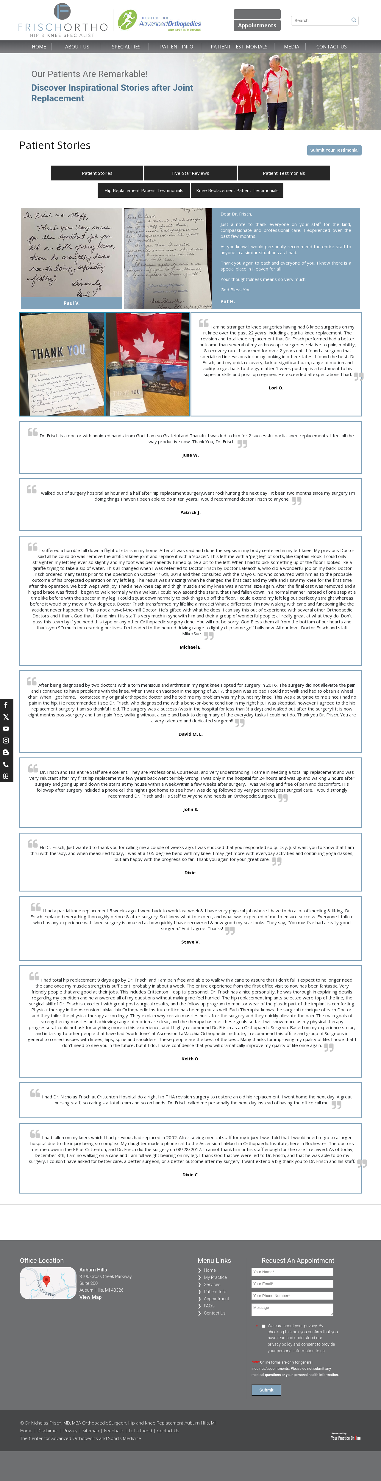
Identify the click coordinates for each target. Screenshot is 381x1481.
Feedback (114, 1430)
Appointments (257, 25)
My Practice (215, 1277)
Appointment (216, 1298)
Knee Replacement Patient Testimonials (237, 190)
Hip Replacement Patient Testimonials (143, 190)
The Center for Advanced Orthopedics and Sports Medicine (80, 1438)
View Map (90, 1297)
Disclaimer (48, 1430)
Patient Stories (97, 173)
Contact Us (331, 46)
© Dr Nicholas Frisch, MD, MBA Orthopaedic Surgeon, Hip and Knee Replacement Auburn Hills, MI (118, 1423)
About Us (77, 46)
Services (212, 1284)
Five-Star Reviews (190, 173)
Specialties (126, 46)
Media (291, 46)
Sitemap (90, 1430)
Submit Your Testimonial (334, 150)
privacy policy (280, 1344)
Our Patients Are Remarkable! (113, 86)
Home (39, 46)
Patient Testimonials (239, 46)
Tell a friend (140, 1430)
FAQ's (209, 1306)
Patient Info (176, 46)
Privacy (70, 1430)
